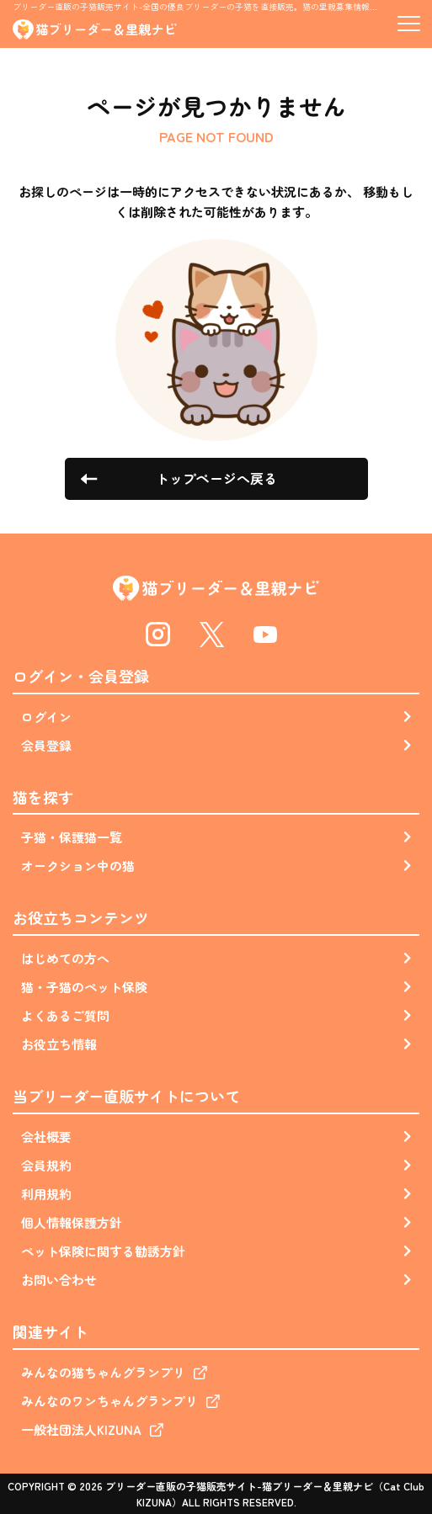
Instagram (158, 634)
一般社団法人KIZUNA (81, 1429)
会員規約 (46, 1165)
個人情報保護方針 (71, 1222)
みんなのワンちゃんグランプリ (109, 1401)
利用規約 (46, 1194)
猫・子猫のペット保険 (84, 987)
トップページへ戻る (216, 478)
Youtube (266, 634)
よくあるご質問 (65, 1015)
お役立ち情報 (59, 1044)
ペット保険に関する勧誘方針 (103, 1251)
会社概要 (46, 1136)
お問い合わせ (59, 1279)
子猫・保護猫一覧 (71, 837)
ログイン (46, 716)
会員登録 (46, 745)
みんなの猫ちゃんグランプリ (103, 1372)
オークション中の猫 (78, 865)
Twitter (212, 634)
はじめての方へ (65, 958)
